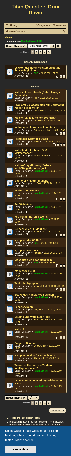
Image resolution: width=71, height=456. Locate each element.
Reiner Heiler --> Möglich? (31, 229)
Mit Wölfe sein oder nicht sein (33, 259)
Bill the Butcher (40, 155)
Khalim (36, 358)
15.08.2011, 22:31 (53, 183)
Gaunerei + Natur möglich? (31, 180)
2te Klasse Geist (25, 271)
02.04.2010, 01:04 (55, 286)
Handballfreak (28, 41)
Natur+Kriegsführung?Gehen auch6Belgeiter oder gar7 (33, 167)
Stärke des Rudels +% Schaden (34, 294)
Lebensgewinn (24, 307)
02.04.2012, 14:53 (51, 141)
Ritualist (37, 253)
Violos (36, 141)
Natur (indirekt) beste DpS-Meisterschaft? (31, 151)
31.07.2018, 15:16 (56, 110)
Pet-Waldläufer (24, 204)
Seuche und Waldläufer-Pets (32, 316)
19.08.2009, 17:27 (52, 358)
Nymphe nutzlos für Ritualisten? (35, 355)
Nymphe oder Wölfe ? (28, 240)
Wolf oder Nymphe (26, 283)
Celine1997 (39, 110)
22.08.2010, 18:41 (49, 262)
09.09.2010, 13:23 (53, 253)
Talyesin (37, 120)
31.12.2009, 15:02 (52, 309)
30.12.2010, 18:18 (51, 231)
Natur (8, 37)
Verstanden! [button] (20, 449)
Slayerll (37, 309)
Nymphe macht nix (26, 250)
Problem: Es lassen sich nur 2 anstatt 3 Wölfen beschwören (39, 106)
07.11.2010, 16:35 (49, 243)
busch (36, 231)
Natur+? (20, 329)
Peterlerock (39, 130)
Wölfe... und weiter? (27, 190)
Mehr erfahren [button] (24, 440)
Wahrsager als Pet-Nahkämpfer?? (36, 127)
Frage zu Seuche (25, 343)
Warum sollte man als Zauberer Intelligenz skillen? (34, 367)
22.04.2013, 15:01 (53, 120)
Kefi (35, 98)
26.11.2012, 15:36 (56, 130)
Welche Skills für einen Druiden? (35, 117)
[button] (49, 52)
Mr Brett (37, 183)
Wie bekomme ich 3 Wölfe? (32, 216)
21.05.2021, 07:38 (49, 73)
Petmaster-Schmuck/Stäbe (31, 138)
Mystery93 (38, 286)
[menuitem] (13, 25)
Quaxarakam (39, 346)
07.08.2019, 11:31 (49, 98)
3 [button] (40, 52)
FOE (39, 41)
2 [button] (36, 52)
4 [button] (45, 52)
